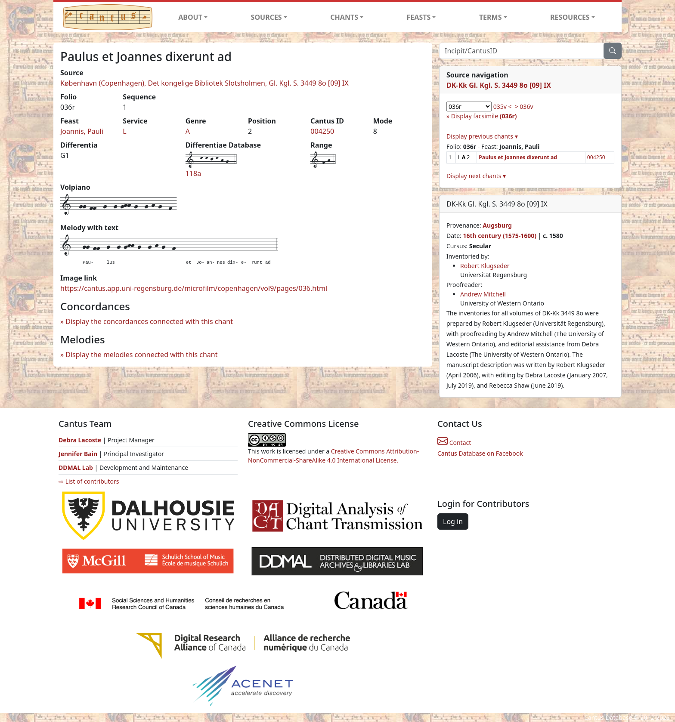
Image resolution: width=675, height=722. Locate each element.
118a (193, 173)
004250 (322, 131)
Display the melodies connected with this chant (141, 354)
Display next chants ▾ (476, 176)
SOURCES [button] (266, 17)
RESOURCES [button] (570, 17)
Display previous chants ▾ (482, 136)
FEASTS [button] (419, 17)
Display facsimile (484, 116)
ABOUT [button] (190, 17)
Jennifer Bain (79, 454)
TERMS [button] (490, 17)
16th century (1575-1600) (499, 235)
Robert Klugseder (485, 266)
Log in (453, 521)
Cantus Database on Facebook (480, 453)
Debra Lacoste (80, 440)
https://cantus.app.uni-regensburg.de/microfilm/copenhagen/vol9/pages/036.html (193, 288)
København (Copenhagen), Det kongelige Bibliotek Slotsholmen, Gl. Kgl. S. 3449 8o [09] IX (204, 83)
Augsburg (497, 225)
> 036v (524, 106)
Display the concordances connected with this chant (149, 321)
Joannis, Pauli (81, 131)
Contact (454, 442)
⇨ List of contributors (89, 481)
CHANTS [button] (344, 17)
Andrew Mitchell (483, 294)
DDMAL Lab (76, 467)
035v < (502, 106)
